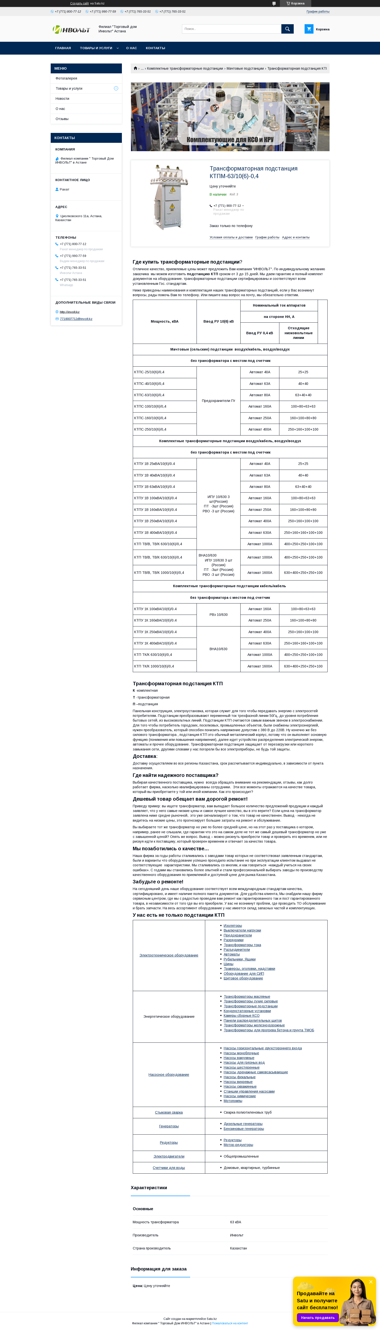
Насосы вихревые (238, 1082)
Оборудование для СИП (244, 974)
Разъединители (237, 950)
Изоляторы (233, 926)
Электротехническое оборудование (168, 955)
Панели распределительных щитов (253, 1020)
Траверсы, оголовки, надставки (249, 969)
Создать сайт (79, 3)
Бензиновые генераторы (244, 1129)
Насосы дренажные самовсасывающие (256, 1072)
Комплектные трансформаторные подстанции (185, 68)
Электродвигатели (169, 1156)
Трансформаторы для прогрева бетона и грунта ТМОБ (269, 1030)
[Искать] (287, 29)
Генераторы (169, 1126)
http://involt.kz (70, 311)
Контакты (155, 48)
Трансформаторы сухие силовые (251, 1001)
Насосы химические (240, 1096)
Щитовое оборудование (243, 978)
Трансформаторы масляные (247, 996)
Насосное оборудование (169, 1075)
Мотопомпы (233, 1101)
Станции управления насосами (249, 1091)
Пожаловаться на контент (230, 1323)
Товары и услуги (96, 48)
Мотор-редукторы (238, 1145)
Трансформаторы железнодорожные (254, 1025)
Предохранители (238, 935)
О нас (131, 48)
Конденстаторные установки (247, 1011)
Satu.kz (212, 1319)
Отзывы (62, 119)
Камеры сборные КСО (242, 1016)
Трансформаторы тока (242, 945)
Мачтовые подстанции (245, 68)
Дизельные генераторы (243, 1124)
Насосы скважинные (240, 1086)
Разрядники (234, 940)
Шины (228, 964)
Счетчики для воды (169, 1168)
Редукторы (169, 1142)
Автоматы (232, 954)
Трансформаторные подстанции (251, 1006)
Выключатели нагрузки (242, 930)
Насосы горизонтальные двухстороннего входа (263, 1048)
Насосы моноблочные (241, 1053)
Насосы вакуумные (239, 1058)
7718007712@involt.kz (76, 319)
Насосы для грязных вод (244, 1062)
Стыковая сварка (169, 1112)
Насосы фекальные (240, 1077)
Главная (63, 48)
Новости (62, 99)
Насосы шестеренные (242, 1067)
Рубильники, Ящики (240, 959)
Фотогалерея (66, 78)
